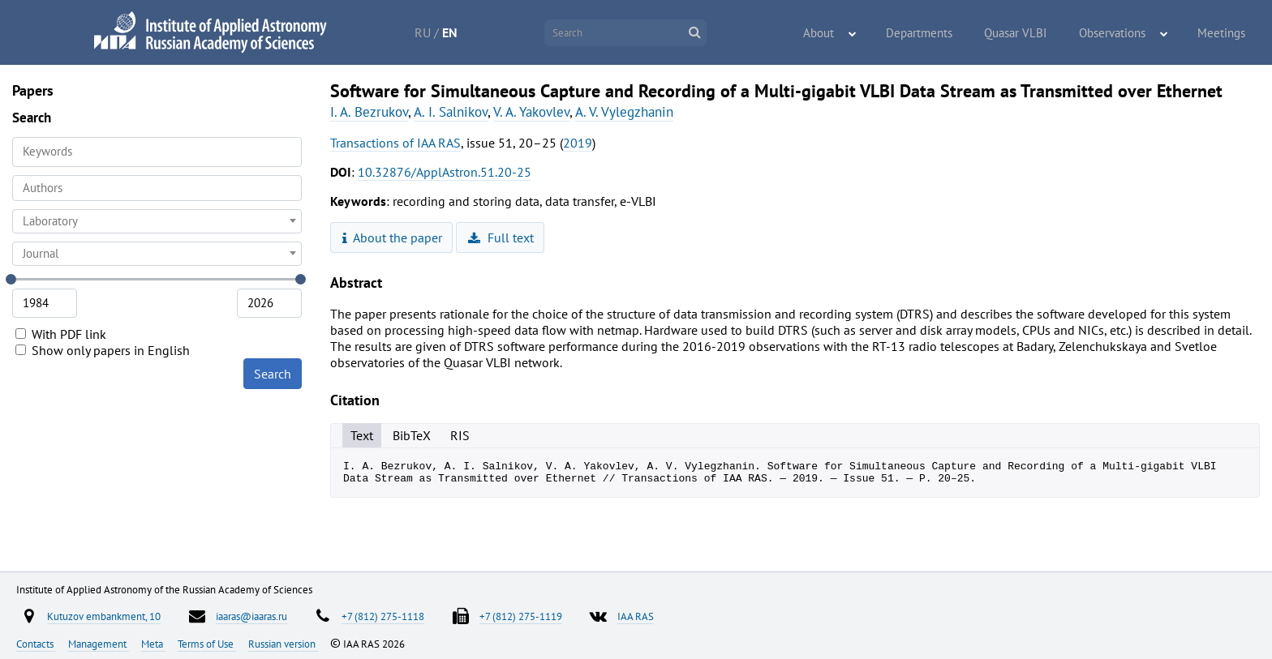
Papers (33, 90)
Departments (943, 33)
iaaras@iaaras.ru (251, 616)
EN (467, 32)
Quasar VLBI (1033, 33)
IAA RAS (635, 616)
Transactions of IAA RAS (395, 143)
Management (98, 643)
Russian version (283, 643)
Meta (153, 643)
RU (440, 32)
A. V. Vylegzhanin (624, 112)
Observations (1123, 33)
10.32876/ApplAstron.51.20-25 (444, 172)
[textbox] (157, 221)
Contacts (36, 643)
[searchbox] (157, 187)
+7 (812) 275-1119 (520, 616)
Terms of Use (207, 643)
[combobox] (157, 188)
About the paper (392, 237)
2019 (577, 143)
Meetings (1225, 33)
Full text (501, 237)
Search (272, 374)
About (851, 33)
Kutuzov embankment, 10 (104, 616)
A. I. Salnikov (451, 112)
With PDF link (60, 334)
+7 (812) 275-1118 (383, 616)
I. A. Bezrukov (369, 112)
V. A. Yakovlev (531, 112)
